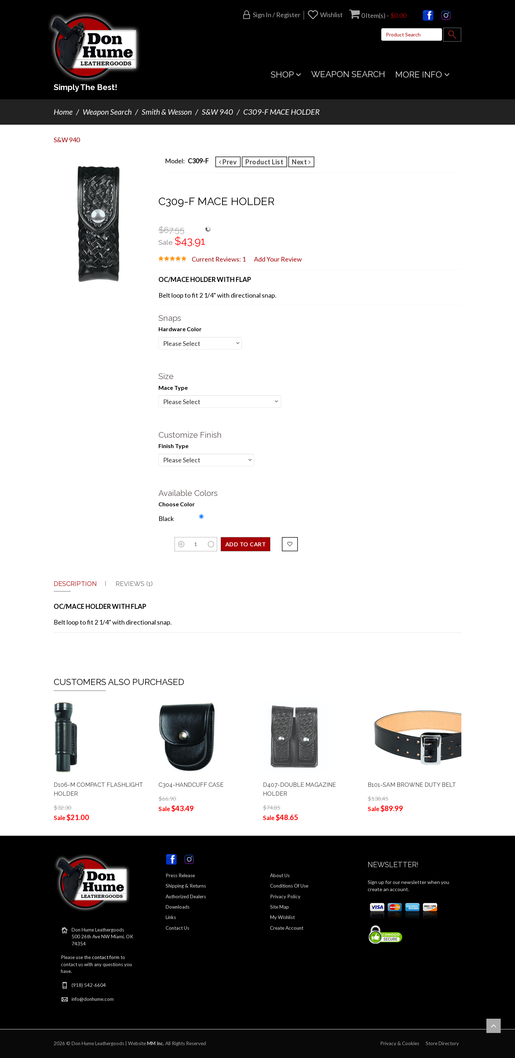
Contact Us (177, 928)
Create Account (286, 928)
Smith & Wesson (167, 111)
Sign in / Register (276, 15)
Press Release (180, 875)
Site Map (279, 907)
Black (166, 518)
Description (75, 583)
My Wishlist (282, 917)
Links (171, 917)
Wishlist (331, 15)
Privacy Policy (285, 896)
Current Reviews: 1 (219, 259)
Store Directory (442, 1043)
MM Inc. (155, 1043)
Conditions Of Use (289, 886)
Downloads (178, 907)
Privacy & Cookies (399, 1043)
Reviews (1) (134, 583)
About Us (280, 875)
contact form (105, 957)
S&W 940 (217, 111)
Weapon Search (107, 111)
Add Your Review (278, 259)
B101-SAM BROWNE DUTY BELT (412, 784)
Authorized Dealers (186, 896)
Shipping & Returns (186, 886)
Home (63, 111)
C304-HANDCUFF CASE (191, 784)
